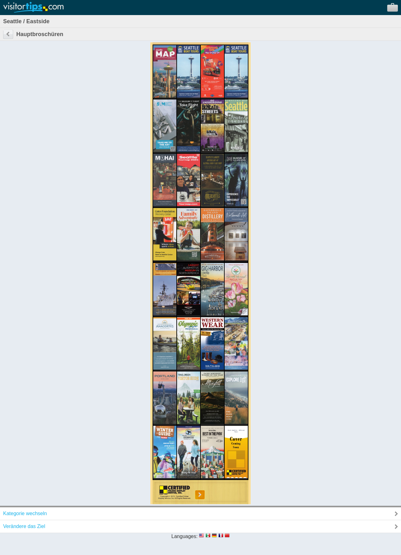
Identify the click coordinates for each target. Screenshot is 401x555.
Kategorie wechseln (25, 513)
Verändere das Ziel (24, 526)
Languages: (184, 536)
